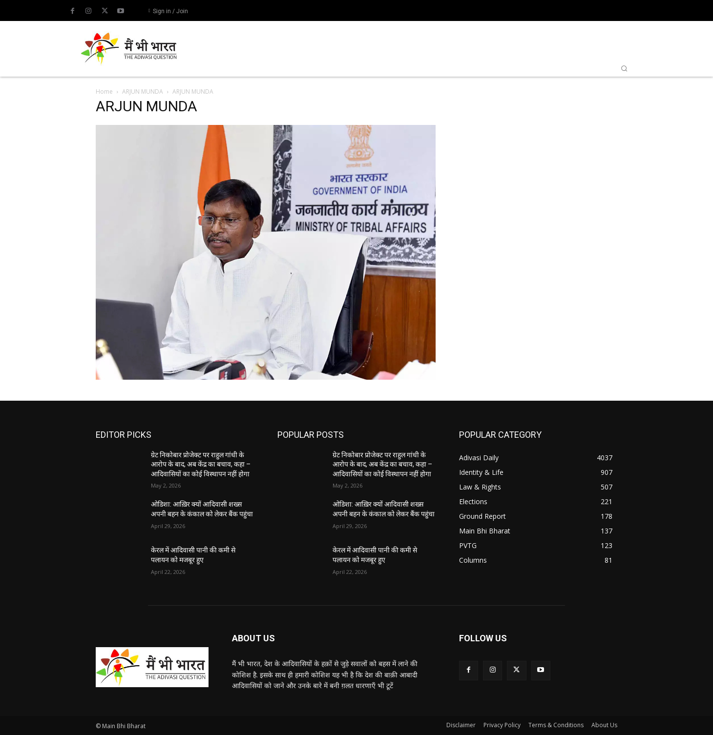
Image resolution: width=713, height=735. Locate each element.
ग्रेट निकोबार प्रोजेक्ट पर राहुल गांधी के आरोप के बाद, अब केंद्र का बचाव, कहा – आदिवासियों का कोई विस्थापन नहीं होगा (201, 464)
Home (104, 91)
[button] (624, 68)
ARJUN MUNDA (142, 91)
